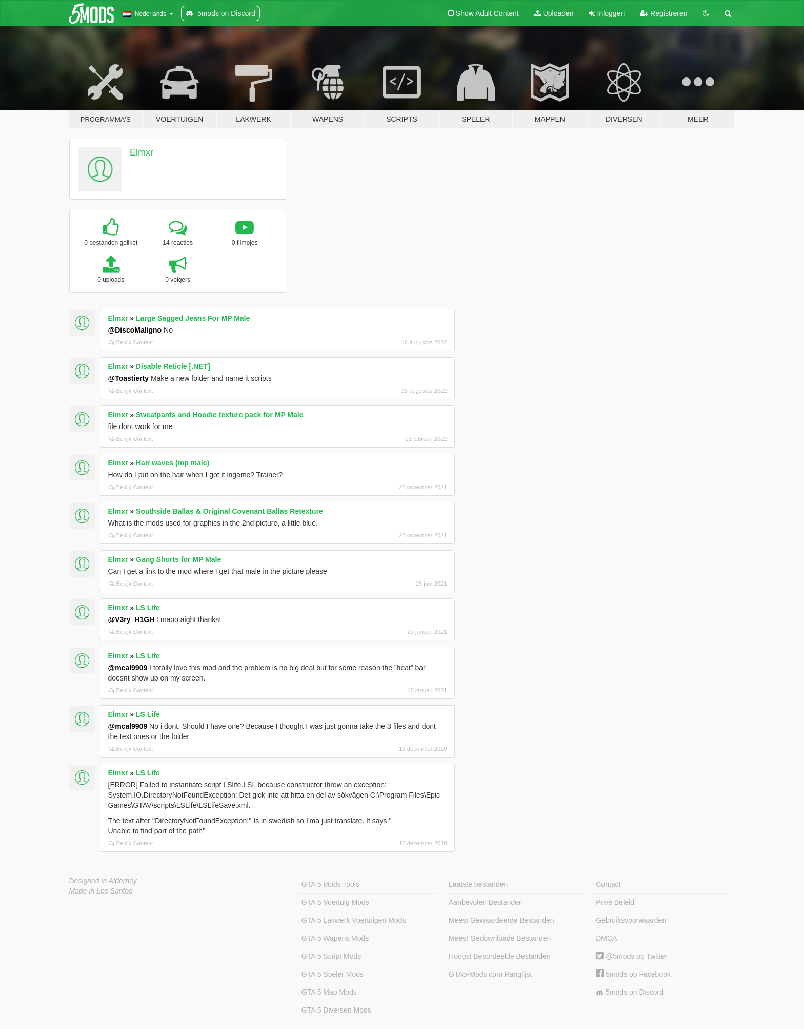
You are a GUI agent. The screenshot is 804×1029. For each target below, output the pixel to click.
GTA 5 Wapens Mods (335, 938)
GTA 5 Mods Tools (330, 884)
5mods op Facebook (633, 974)
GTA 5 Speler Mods (333, 974)
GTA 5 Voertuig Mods (335, 902)
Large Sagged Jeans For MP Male (193, 318)
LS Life (148, 608)
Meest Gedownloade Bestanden (500, 938)
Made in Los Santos (101, 891)
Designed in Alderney (103, 881)
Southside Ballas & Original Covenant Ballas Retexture (229, 511)
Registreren (663, 13)
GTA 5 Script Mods (331, 956)
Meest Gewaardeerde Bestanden (501, 920)
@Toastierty (128, 378)
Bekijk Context (131, 342)
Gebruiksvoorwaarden (631, 920)
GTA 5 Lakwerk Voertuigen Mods (354, 920)
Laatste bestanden (478, 884)
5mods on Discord (630, 992)
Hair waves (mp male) (172, 463)
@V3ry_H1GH (131, 619)
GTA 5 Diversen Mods (336, 1010)
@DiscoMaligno (135, 330)
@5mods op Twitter (631, 956)
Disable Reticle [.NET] (173, 366)
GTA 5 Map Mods (329, 992)
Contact (608, 884)
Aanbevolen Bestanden (486, 902)
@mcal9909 (128, 668)
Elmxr (141, 152)
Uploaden (554, 13)
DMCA (606, 938)
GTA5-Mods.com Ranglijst (490, 974)
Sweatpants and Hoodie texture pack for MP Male (219, 415)
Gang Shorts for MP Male (178, 559)
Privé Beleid (615, 902)
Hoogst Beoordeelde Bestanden (499, 956)
